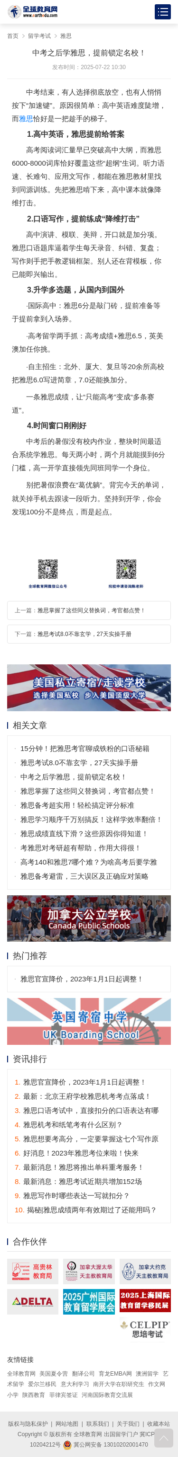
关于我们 (128, 1424)
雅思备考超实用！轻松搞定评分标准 (77, 805)
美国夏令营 (53, 1373)
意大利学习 (75, 1384)
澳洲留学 (147, 1373)
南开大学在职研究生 (118, 1384)
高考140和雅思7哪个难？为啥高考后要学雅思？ (88, 863)
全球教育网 (21, 1373)
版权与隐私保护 (28, 1424)
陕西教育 (33, 1395)
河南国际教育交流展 (107, 1395)
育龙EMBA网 (115, 1373)
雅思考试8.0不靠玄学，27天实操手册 (84, 634)
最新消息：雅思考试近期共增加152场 (78, 1181)
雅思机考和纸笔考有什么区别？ (69, 1125)
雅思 (66, 36)
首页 (13, 36)
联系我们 (97, 1424)
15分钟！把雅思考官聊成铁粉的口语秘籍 (85, 748)
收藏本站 (158, 1424)
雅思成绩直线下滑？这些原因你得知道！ (84, 834)
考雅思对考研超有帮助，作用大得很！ (80, 848)
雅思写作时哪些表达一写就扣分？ (72, 1196)
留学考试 (39, 36)
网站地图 (67, 1424)
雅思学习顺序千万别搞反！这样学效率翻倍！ (91, 819)
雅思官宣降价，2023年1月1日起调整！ (82, 979)
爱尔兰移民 (42, 1384)
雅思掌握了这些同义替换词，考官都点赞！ (91, 610)
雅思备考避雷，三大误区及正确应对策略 (84, 876)
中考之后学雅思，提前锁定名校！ (73, 777)
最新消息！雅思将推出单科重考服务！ (79, 1167)
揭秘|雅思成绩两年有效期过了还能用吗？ (86, 1210)
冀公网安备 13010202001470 (105, 1444)
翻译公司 (83, 1373)
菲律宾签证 (63, 1395)
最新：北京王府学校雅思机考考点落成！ (83, 1096)
